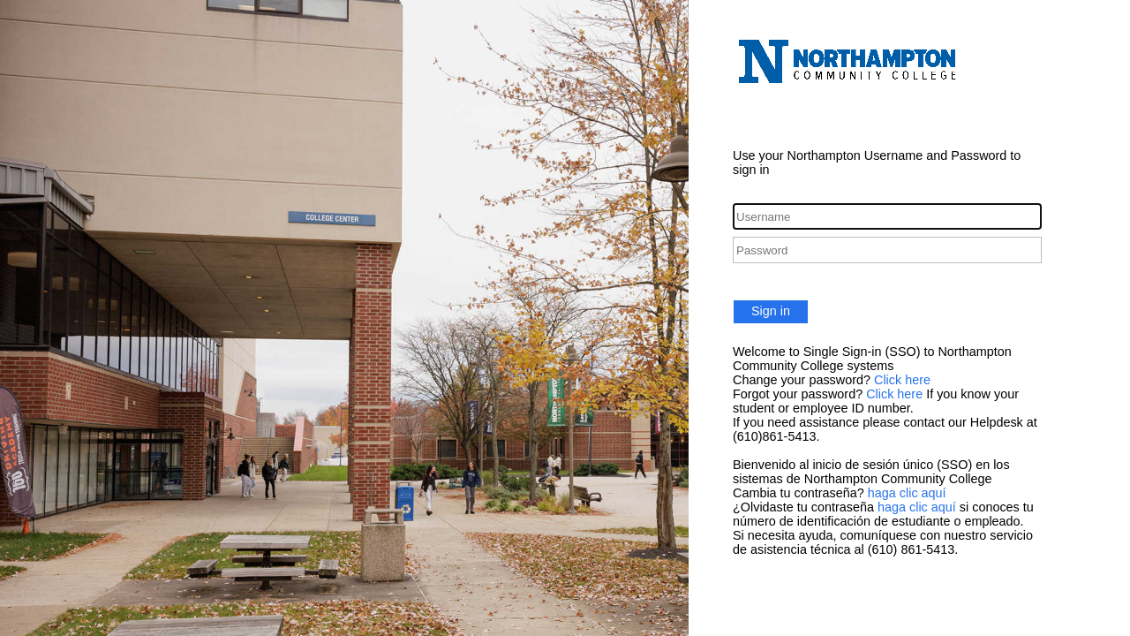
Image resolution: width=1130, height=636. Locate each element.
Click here (902, 380)
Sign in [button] (770, 311)
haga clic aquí (907, 493)
